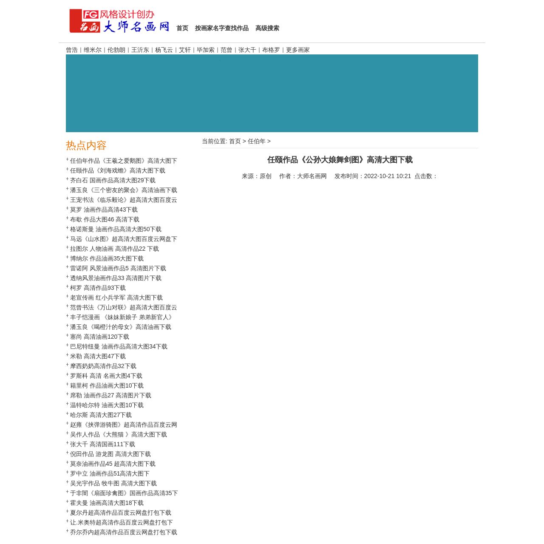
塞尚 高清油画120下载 (99, 336)
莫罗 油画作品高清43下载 (104, 209)
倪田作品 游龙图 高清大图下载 (110, 453)
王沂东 (140, 49)
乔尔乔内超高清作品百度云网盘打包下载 (123, 532)
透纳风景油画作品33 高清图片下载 (116, 278)
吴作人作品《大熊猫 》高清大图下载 (118, 434)
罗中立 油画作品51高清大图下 (110, 473)
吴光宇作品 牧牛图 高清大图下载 (113, 483)
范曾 (226, 49)
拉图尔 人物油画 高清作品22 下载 (114, 248)
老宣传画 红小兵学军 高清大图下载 (116, 297)
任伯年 (257, 141)
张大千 (247, 49)
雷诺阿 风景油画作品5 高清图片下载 (118, 268)
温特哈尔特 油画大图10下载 (107, 405)
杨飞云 (164, 49)
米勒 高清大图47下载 (98, 356)
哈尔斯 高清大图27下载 (101, 414)
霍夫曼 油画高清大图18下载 (107, 502)
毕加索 (206, 49)
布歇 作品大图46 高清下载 (104, 219)
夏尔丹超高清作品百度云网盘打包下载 (120, 512)
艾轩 (185, 49)
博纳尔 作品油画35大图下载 (107, 258)
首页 (235, 141)
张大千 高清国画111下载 (102, 444)
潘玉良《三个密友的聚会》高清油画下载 (123, 190)
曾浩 (72, 49)
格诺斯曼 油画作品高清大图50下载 (116, 229)
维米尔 (93, 49)
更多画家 (298, 49)
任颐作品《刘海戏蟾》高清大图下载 (117, 170)
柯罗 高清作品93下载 (98, 287)
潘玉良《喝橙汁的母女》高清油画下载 (120, 326)
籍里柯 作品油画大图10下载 (107, 385)
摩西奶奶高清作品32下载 (103, 366)
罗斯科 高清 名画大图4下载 (106, 375)
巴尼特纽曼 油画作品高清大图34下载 (118, 346)
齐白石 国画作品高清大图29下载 (113, 180)
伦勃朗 (116, 49)
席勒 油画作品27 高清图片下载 (110, 395)
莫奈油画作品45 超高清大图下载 (113, 463)
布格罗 (271, 49)
